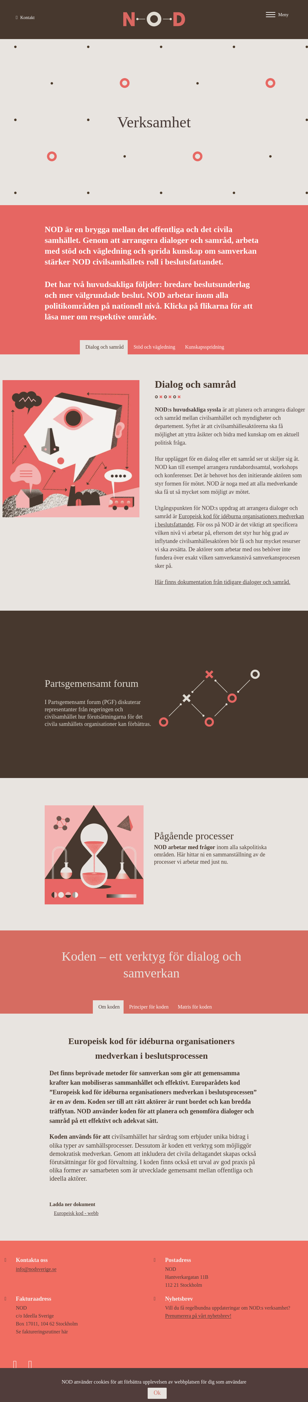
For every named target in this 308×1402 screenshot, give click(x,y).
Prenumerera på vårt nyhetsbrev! (198, 1315)
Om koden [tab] (109, 1007)
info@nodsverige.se (36, 1269)
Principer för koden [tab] (149, 1007)
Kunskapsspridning (204, 347)
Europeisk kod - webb (76, 1213)
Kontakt (25, 17)
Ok (157, 1393)
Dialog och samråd (105, 347)
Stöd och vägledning (154, 347)
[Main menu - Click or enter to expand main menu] (283, 14)
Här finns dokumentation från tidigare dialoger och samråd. (223, 582)
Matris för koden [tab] (195, 1007)
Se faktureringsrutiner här (42, 1331)
